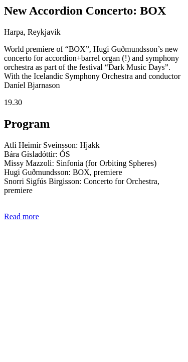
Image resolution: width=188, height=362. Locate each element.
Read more (21, 216)
